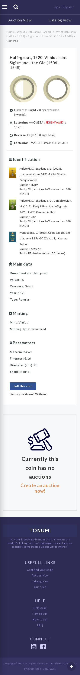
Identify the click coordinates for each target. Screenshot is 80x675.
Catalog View (59, 20)
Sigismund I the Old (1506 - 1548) (50, 36)
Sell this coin (22, 386)
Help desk (40, 608)
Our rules (40, 587)
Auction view (40, 575)
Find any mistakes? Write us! (28, 394)
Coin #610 (13, 40)
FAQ (40, 625)
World (21, 32)
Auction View (20, 20)
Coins (10, 32)
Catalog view (40, 581)
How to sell (40, 619)
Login (56, 7)
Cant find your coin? (40, 569)
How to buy (40, 613)
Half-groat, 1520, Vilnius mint (38, 57)
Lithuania (34, 32)
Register (68, 7)
